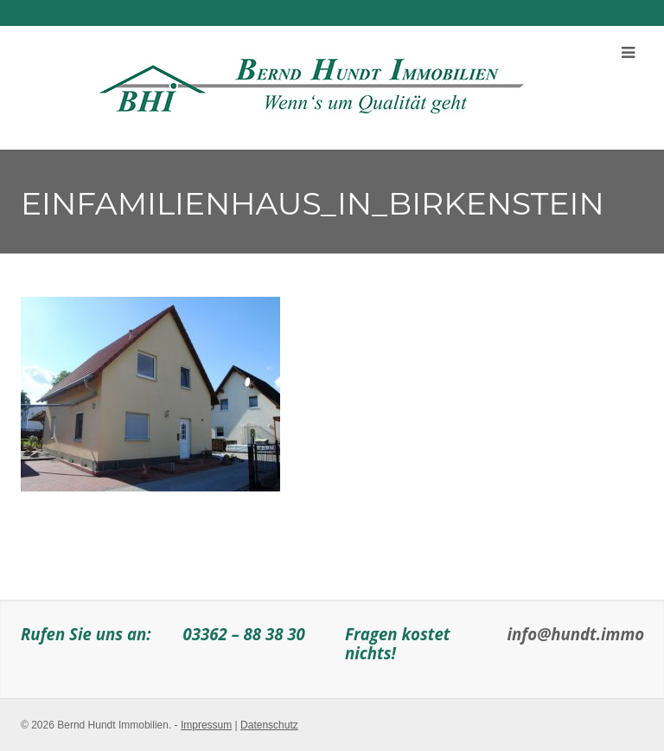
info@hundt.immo (576, 634)
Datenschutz (269, 725)
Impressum (206, 725)
